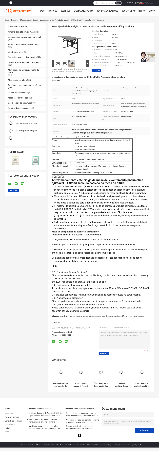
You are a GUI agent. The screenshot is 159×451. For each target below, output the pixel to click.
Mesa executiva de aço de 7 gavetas (28, 138)
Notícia (142, 11)
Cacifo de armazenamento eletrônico (24, 85)
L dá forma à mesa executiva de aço (132, 316)
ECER (139, 445)
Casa (42, 11)
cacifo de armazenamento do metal (23, 62)
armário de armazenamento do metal (24, 37)
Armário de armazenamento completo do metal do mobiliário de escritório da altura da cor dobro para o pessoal (82, 414)
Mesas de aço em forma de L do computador (104, 316)
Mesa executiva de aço (29, 20)
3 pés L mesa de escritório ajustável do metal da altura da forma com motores (141, 384)
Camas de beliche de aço (19, 93)
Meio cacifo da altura (17, 80)
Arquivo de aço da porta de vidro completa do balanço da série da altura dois (82, 421)
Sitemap (8, 432)
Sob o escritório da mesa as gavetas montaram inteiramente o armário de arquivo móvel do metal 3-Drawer (43, 421)
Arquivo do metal (15, 52)
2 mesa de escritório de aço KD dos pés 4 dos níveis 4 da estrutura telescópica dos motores (121, 384)
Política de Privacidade (27, 445)
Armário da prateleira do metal (21, 32)
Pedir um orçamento (134, 3)
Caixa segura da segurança (20, 103)
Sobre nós (65, 11)
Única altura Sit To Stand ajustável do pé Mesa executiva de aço (101, 384)
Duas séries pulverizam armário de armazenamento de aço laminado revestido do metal (79, 427)
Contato (97, 70)
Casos (152, 11)
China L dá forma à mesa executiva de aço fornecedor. (54, 445)
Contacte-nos (128, 11)
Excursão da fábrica (83, 11)
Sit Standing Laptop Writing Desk (26, 131)
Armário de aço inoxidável (19, 108)
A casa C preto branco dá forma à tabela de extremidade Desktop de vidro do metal (81, 384)
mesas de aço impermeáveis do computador (73, 316)
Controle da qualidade (107, 11)
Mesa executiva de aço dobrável (26, 123)
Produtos (52, 11)
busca (118, 3)
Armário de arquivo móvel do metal (23, 44)
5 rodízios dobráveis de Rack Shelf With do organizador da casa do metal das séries (45, 414)
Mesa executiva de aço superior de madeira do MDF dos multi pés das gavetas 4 (60, 384)
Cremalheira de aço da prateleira (22, 57)
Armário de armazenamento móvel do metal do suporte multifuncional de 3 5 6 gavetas (44, 427)
